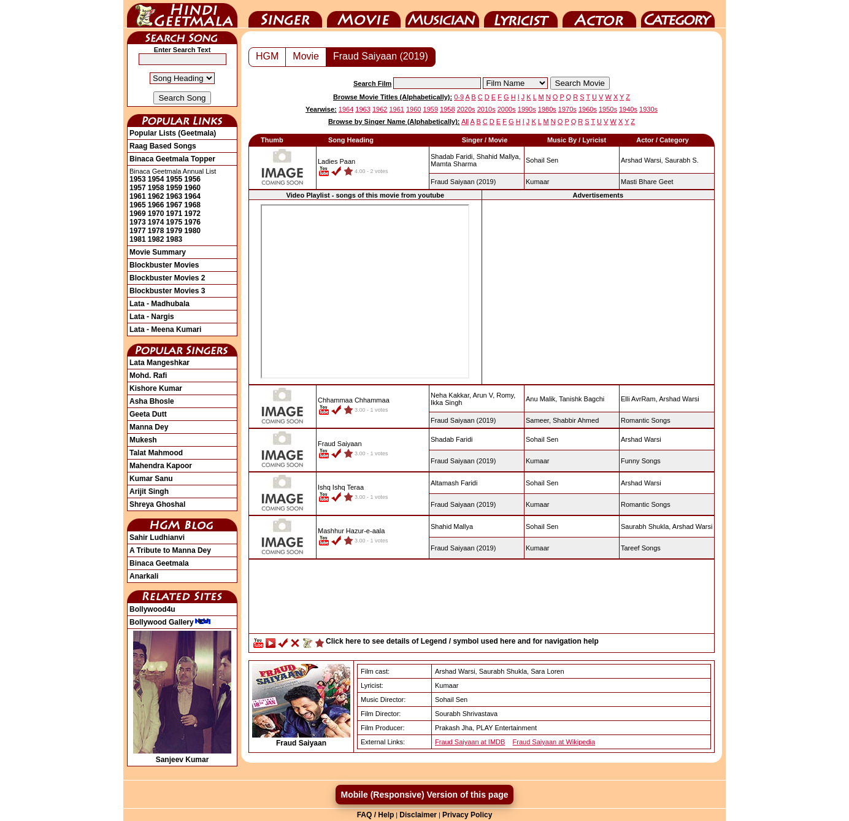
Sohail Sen (542, 160)
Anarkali (143, 576)
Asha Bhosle (151, 401)
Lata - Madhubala (159, 303)
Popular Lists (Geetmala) (172, 133)
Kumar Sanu (151, 478)
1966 (156, 205)
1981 (137, 239)
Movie (364, 14)
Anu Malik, (541, 399)
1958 (156, 187)
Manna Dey (148, 427)
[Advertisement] (598, 291)
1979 (174, 230)
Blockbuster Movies (164, 265)
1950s (608, 109)
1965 (137, 205)
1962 (156, 196)
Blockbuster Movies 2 (167, 278)
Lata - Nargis (151, 316)
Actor (599, 14)
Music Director (442, 14)
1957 (137, 187)
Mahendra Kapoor (160, 465)
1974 (156, 222)
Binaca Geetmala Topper (172, 159)
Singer (285, 14)
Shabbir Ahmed (576, 420)
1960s (587, 109)
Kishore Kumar (155, 388)
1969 (137, 213)
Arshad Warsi (679, 399)
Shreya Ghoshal (157, 504)
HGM (267, 56)
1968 (192, 205)
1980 (192, 230)
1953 (137, 179)
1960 (192, 187)
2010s (486, 109)
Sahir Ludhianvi (157, 537)
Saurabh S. (682, 160)
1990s (527, 109)
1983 (174, 239)
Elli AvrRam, (639, 399)
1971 (174, 213)
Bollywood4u (152, 609)
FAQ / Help (375, 815)
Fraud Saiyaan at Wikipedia (554, 742)
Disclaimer (418, 815)
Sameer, (538, 420)
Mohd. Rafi (148, 375)
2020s (466, 109)
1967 (174, 205)
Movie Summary (157, 252)
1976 (192, 222)
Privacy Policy (467, 815)
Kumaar (538, 181)
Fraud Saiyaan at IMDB (470, 742)
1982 (156, 239)
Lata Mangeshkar (159, 362)
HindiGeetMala (182, 14)
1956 (192, 179)
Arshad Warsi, (642, 160)
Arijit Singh (149, 491)
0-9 (459, 97)
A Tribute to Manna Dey (170, 550)
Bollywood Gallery (170, 622)
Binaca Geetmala (159, 563)
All (465, 121)
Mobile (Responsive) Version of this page (424, 795)
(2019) (463, 181)
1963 (174, 196)
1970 (156, 213)
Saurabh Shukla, (645, 526)
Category (678, 14)
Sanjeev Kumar (182, 755)
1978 (156, 230)
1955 (174, 179)
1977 (137, 230)
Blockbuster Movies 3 (167, 291)
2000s (506, 109)
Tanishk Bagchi (581, 399)
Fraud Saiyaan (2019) (380, 56)
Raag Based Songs (162, 146)
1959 (174, 187)
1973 (137, 222)
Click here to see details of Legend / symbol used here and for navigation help (462, 641)
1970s (567, 109)
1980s (547, 109)
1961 (137, 196)
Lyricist (521, 14)
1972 (192, 213)
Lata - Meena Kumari (165, 329)
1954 (156, 179)
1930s (648, 109)
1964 (192, 196)
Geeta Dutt (148, 414)
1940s (628, 109)
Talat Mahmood (156, 453)
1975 (174, 222)
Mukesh (143, 440)
